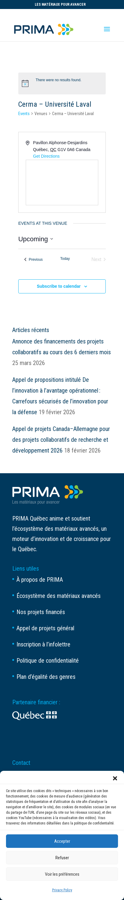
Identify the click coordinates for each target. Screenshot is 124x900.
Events (24, 113)
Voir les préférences (62, 874)
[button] (115, 778)
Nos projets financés (40, 612)
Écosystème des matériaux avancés (58, 595)
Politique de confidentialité (47, 660)
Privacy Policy (62, 890)
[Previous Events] (33, 259)
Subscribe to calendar (59, 286)
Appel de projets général (45, 628)
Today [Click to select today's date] (65, 259)
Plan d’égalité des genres (45, 676)
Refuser (62, 857)
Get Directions (46, 156)
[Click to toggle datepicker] (35, 239)
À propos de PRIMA (39, 579)
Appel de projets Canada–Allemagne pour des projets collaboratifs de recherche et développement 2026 (61, 439)
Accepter (62, 841)
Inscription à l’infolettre (43, 644)
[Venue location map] (62, 182)
